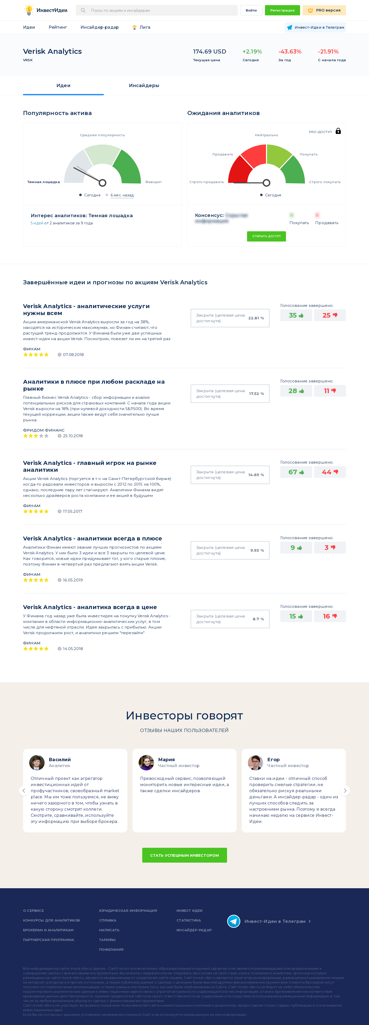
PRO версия (328, 10)
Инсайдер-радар (99, 27)
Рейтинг (58, 27)
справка (107, 920)
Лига (145, 27)
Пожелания (111, 949)
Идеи (29, 27)
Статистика (189, 920)
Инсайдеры (144, 85)
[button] (24, 791)
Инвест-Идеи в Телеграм (266, 921)
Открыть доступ (266, 236)
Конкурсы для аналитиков (51, 920)
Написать (109, 930)
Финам (31, 349)
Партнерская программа (48, 940)
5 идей (37, 223)
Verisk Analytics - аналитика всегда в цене (90, 607)
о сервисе (33, 910)
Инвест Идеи (189, 910)
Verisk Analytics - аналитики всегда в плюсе (92, 538)
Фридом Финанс (44, 430)
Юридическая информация (128, 910)
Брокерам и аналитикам (48, 930)
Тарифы (107, 940)
